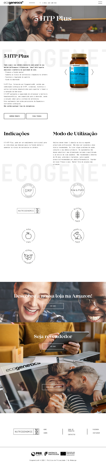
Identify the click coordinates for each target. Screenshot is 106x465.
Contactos (71, 434)
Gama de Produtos (71, 430)
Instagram (96, 433)
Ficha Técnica (36, 116)
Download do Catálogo (53, 387)
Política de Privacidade (56, 460)
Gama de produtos (28, 30)
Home (45, 429)
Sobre (45, 433)
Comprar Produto (14, 116)
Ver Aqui (53, 306)
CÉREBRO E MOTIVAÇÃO (55, 30)
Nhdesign (73, 460)
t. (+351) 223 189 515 (48, 3)
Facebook (96, 429)
